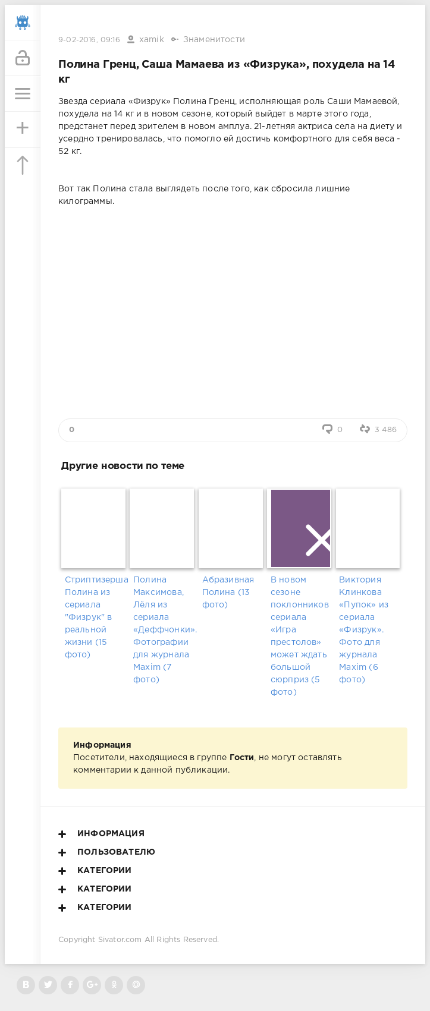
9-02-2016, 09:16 (89, 40)
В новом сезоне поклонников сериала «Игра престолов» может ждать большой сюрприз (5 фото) (300, 636)
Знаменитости (214, 39)
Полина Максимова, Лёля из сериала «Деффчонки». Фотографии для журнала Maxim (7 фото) (164, 630)
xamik (151, 39)
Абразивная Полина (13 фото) (228, 593)
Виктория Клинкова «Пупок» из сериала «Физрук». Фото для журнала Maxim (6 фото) (363, 630)
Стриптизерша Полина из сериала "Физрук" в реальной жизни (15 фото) (96, 618)
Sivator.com (120, 940)
